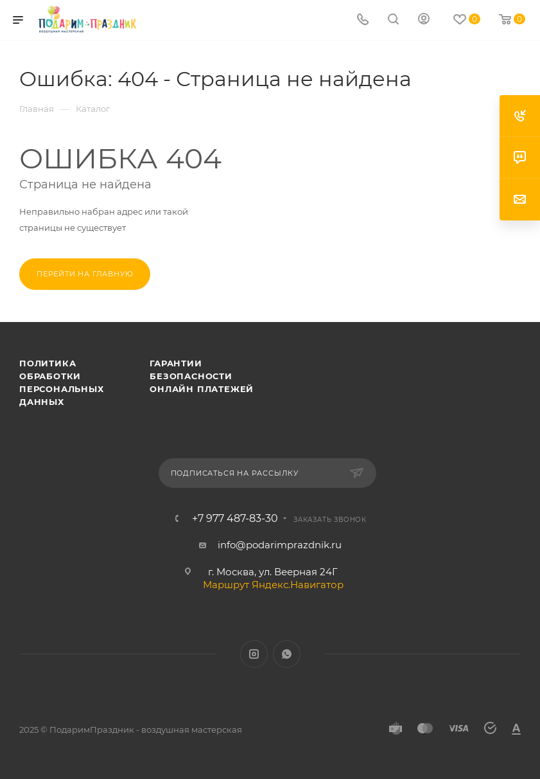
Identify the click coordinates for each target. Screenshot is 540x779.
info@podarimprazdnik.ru (280, 545)
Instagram (254, 654)
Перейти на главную (85, 273)
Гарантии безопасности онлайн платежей (202, 376)
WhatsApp (286, 654)
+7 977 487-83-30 (235, 519)
